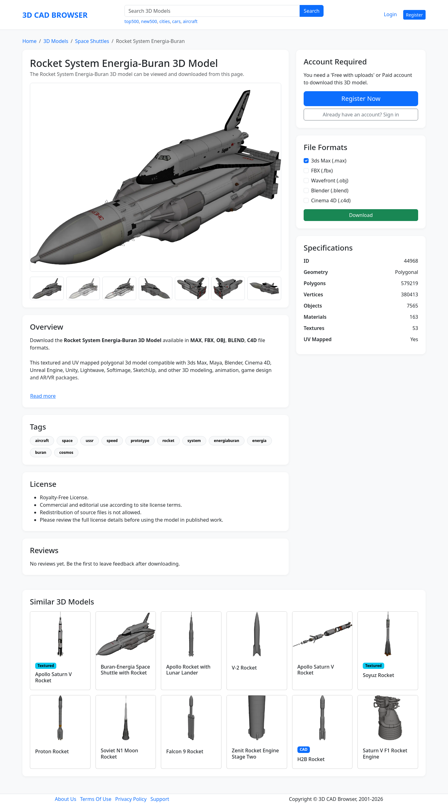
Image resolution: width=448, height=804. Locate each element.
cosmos (66, 452)
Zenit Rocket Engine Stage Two (255, 753)
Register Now (360, 98)
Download (361, 215)
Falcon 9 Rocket (184, 751)
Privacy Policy (131, 799)
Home (29, 41)
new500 (149, 21)
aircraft (190, 21)
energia (259, 440)
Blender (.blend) (329, 190)
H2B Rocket (311, 759)
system (194, 440)
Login (390, 14)
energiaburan (226, 440)
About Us (65, 799)
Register (414, 15)
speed (112, 440)
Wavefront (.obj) (329, 180)
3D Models (55, 41)
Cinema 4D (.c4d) (331, 200)
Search (312, 10)
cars (176, 21)
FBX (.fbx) (322, 170)
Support (159, 799)
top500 (131, 21)
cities (164, 21)
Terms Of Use (95, 799)
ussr (89, 440)
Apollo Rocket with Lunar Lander (188, 669)
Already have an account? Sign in (361, 114)
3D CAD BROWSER (54, 15)
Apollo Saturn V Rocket (53, 677)
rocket (168, 440)
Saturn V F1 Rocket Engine (385, 753)
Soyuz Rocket (378, 675)
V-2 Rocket (244, 667)
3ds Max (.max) (328, 160)
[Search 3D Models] (212, 11)
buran (40, 452)
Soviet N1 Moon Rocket (119, 753)
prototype (140, 440)
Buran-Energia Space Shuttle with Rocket (125, 669)
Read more (43, 396)
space (67, 440)
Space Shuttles (92, 41)
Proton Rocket (52, 751)
